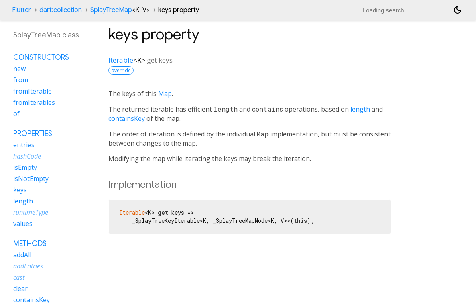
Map (165, 93)
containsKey (126, 118)
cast (18, 277)
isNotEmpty (31, 178)
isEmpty (25, 167)
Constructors (41, 57)
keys (20, 189)
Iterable (120, 60)
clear (20, 288)
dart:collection (60, 10)
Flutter (21, 10)
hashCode (27, 156)
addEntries (28, 266)
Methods (30, 243)
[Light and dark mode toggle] (457, 10)
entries (24, 144)
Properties (32, 133)
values (23, 223)
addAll (22, 254)
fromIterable (32, 91)
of (16, 113)
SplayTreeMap (120, 10)
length (360, 109)
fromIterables (34, 102)
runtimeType (30, 212)
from (20, 79)
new (19, 68)
